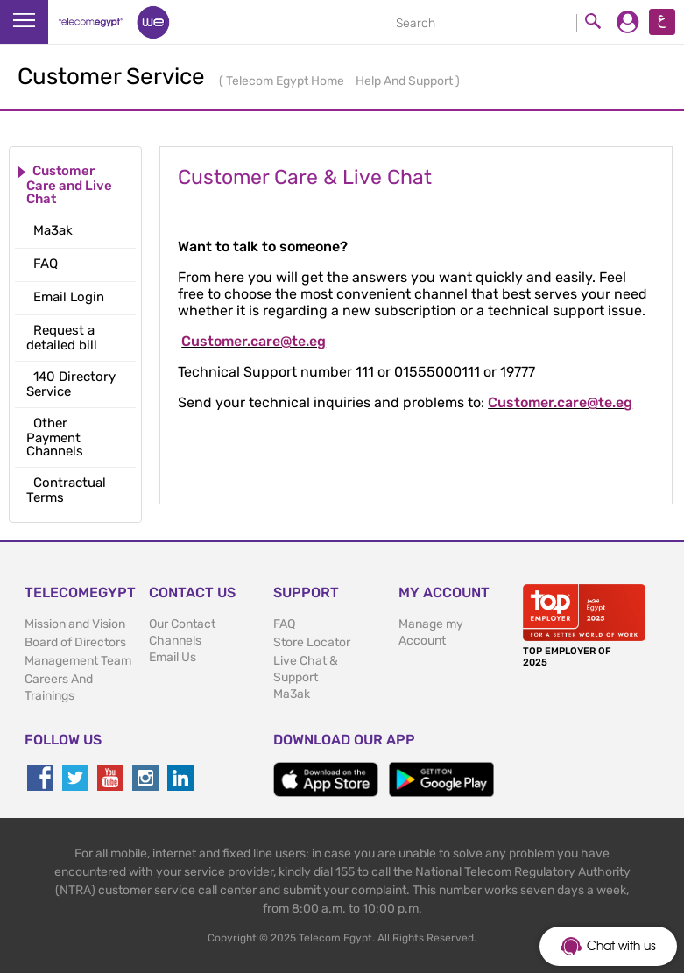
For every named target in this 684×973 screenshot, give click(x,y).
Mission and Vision (75, 624)
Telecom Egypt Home (286, 81)
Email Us (172, 657)
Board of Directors (75, 642)
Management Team (78, 660)
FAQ (284, 624)
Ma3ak (291, 694)
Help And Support (405, 81)
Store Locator (311, 642)
